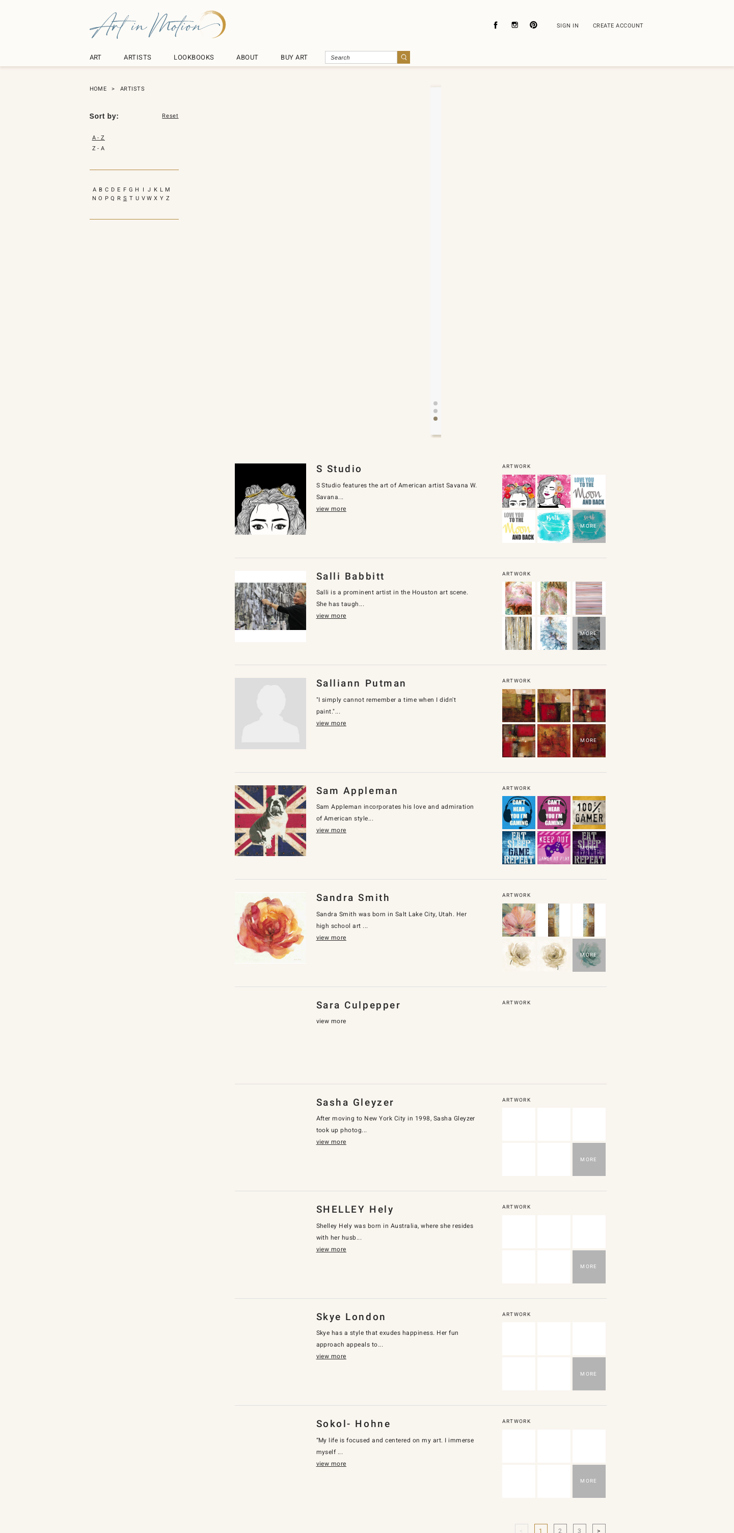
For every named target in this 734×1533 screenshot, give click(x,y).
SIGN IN (568, 25)
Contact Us (342, 1478)
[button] (428, 259)
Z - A (98, 148)
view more (424, 222)
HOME (98, 89)
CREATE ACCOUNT (618, 25)
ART (96, 57)
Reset (170, 116)
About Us (237, 1478)
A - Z (98, 137)
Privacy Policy (288, 1478)
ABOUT (247, 57)
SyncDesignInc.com (371, 1509)
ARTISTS (137, 57)
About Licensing (399, 1478)
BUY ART (294, 57)
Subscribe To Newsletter (475, 1478)
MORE (588, 366)
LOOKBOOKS (194, 57)
